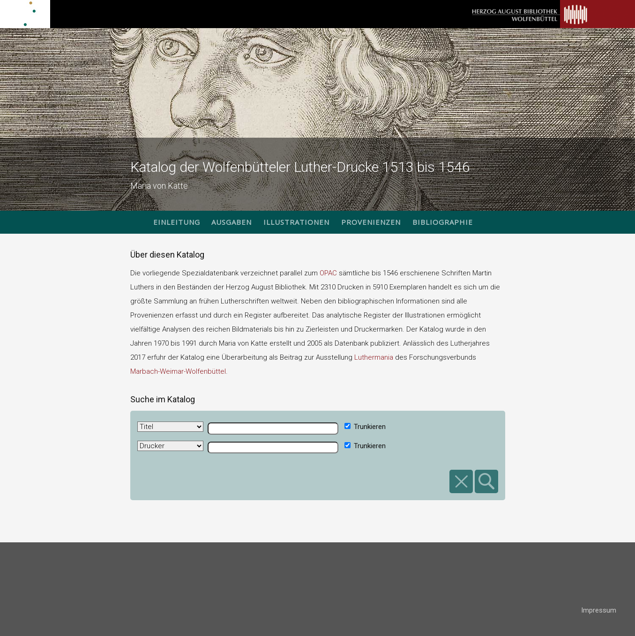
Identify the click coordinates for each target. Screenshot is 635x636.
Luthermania (373, 357)
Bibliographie (442, 222)
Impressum (598, 610)
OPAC (328, 273)
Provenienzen (371, 222)
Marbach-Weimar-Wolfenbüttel (178, 371)
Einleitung (176, 222)
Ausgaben (231, 222)
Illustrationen (296, 222)
